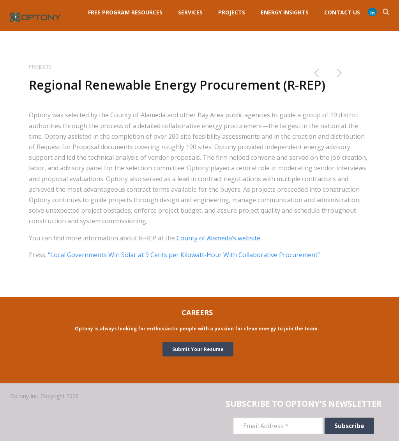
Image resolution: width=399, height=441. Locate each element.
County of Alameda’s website (218, 238)
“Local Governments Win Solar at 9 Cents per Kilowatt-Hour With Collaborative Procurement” (184, 254)
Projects (40, 66)
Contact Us (342, 12)
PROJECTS (231, 12)
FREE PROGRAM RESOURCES (125, 12)
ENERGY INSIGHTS (285, 12)
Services (190, 12)
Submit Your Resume (198, 349)
